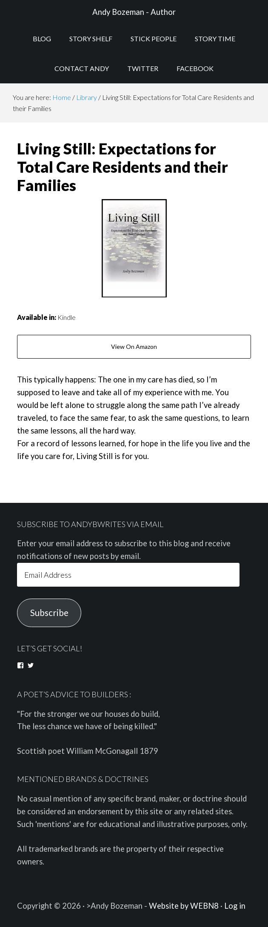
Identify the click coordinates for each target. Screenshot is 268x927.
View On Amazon (134, 346)
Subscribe (49, 613)
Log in (234, 905)
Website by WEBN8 (184, 905)
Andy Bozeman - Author (134, 12)
